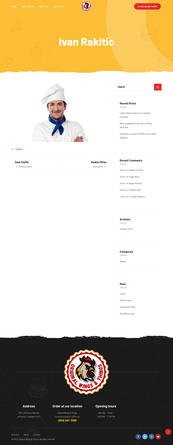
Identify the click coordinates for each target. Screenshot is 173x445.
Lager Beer (134, 177)
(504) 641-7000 (67, 420)
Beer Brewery (138, 196)
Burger (123, 261)
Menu (26, 435)
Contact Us (58, 6)
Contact (37, 435)
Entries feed (125, 300)
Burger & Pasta (136, 170)
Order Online (27, 6)
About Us (43, 6)
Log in (123, 294)
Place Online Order (147, 6)
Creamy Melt (135, 190)
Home (13, 6)
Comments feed (127, 307)
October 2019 (126, 229)
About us (15, 435)
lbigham (19, 149)
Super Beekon (135, 183)
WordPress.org (127, 313)
